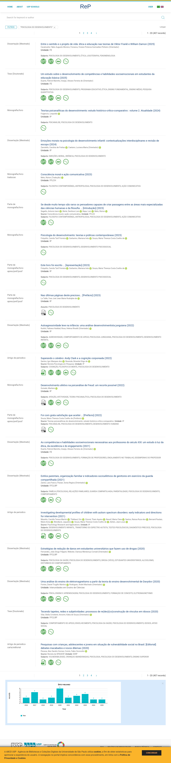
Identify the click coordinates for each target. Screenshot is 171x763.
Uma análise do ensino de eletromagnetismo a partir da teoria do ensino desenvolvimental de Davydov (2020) (100, 581)
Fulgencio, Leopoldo (49, 114)
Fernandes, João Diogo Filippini (54, 552)
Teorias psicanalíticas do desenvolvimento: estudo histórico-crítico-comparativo (80, 421)
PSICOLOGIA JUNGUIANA (100, 337)
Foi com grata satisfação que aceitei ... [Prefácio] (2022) (71, 415)
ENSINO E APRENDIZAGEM (66, 593)
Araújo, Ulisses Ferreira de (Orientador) (77, 81)
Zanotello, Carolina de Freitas (53, 147)
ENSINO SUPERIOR (141, 657)
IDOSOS (148, 623)
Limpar (163, 27)
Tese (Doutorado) (15, 74)
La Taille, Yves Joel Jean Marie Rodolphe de (59, 298)
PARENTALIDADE (120, 491)
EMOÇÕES (53, 156)
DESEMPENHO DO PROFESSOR (148, 458)
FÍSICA (52, 593)
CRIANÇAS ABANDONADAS (77, 657)
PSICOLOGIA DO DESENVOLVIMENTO (64, 56)
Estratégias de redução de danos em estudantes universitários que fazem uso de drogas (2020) (93, 548)
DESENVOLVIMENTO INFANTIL (61, 527)
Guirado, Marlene (48, 388)
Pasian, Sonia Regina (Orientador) (71, 483)
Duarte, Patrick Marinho (50, 81)
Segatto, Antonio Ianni (50, 211)
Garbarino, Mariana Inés (79, 238)
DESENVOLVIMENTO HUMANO (106, 424)
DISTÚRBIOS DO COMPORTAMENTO (56, 563)
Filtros (10, 27)
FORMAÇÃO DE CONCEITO (122, 593)
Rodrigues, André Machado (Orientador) (85, 584)
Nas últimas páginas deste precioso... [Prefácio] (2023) (71, 295)
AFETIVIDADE (63, 397)
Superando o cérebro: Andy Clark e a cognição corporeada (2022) (76, 358)
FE (51, 50)
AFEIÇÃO (52, 397)
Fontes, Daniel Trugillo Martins (53, 584)
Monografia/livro (15, 110)
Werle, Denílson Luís (71, 211)
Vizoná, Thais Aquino (94, 519)
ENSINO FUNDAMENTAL (118, 89)
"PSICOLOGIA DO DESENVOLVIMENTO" (38, 27)
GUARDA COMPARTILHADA (101, 491)
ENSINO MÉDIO (135, 89)
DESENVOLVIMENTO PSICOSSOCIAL (96, 247)
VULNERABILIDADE (57, 657)
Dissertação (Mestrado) (18, 44)
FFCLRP (53, 485)
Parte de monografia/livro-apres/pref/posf (15, 268)
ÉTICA (83, 56)
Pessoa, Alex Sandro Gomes (52, 651)
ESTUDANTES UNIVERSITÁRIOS (128, 560)
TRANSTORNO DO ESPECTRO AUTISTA (91, 527)
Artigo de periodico (16, 358)
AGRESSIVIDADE (56, 337)
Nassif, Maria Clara (114, 519)
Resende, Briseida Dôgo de (76, 361)
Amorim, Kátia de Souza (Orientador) (74, 615)
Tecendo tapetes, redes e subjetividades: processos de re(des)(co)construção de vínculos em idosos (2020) (99, 611)
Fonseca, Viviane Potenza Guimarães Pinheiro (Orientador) (95, 47)
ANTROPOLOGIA (82, 186)
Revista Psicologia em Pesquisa (60, 364)
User (150, 7)
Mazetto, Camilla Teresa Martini (54, 519)
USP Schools (33, 7)
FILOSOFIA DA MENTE (68, 367)
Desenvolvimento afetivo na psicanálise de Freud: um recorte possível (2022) (83, 385)
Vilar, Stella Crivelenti (49, 615)
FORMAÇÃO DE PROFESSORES (94, 458)
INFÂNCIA (69, 156)
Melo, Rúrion (99, 211)
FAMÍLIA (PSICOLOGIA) (58, 491)
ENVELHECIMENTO (83, 623)
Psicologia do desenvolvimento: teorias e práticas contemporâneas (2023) (81, 235)
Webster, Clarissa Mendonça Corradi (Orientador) (88, 552)
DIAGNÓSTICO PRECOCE (139, 527)
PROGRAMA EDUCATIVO (91, 89)
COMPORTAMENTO (49, 494)
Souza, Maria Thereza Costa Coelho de (108, 238)
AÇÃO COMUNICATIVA (131, 186)
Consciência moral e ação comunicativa (64, 214)
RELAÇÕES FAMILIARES (79, 491)
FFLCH (53, 180)
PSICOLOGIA (95, 657)
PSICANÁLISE (54, 122)
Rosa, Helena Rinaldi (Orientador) (75, 328)
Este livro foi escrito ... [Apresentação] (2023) (65, 265)
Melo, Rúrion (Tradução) (51, 177)
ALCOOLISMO (147, 560)
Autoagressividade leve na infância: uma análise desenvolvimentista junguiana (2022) (87, 325)
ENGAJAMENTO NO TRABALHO (120, 458)
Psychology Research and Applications (63, 525)
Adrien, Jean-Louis (117, 522)
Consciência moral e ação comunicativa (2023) (66, 174)
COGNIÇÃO (53, 367)
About (20, 7)
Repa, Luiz (87, 211)
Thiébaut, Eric (76, 519)
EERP (75, 654)
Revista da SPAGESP (55, 654)
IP (50, 116)
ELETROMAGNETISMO (143, 593)
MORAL (61, 156)
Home (10, 7)
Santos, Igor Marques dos (51, 361)
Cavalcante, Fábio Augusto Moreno (55, 47)
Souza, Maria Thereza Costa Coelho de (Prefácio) (61, 418)
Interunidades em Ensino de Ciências (67, 587)
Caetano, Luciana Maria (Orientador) (83, 147)
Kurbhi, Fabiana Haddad (51, 328)
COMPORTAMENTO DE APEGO (76, 337)
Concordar (151, 753)
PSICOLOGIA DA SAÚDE (59, 560)
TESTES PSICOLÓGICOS (119, 527)
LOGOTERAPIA (93, 56)
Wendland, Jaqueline (62, 522)
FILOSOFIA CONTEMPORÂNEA (61, 186)
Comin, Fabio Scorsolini (74, 651)
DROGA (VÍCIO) (107, 560)
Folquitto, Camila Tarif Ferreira (53, 238)
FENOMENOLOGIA (107, 56)
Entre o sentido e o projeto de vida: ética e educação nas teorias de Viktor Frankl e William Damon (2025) (98, 44)
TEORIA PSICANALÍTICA (79, 397)
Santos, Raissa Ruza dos (135, 519)
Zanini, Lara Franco (49, 483)
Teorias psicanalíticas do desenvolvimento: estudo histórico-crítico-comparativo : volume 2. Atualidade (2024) (100, 110)
